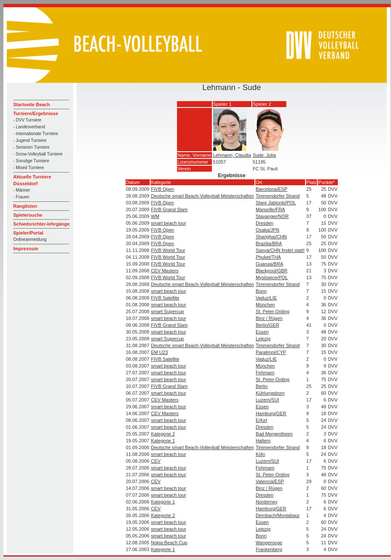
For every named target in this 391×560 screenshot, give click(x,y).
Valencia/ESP (270, 481)
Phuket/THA (268, 257)
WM (155, 216)
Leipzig (263, 338)
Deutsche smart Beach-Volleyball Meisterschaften (202, 195)
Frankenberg (269, 549)
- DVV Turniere (27, 120)
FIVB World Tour (168, 250)
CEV (156, 461)
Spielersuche (27, 215)
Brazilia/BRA (269, 243)
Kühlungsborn (270, 393)
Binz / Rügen (269, 318)
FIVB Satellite (165, 297)
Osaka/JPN (268, 229)
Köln (260, 454)
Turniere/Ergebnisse (35, 113)
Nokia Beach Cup (169, 542)
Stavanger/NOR (272, 216)
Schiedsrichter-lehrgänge (41, 223)
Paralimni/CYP (271, 352)
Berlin (262, 386)
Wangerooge (269, 542)
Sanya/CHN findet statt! (280, 250)
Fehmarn (265, 372)
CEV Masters (165, 270)
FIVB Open (162, 189)
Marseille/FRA (270, 209)
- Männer (21, 190)
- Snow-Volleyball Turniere (38, 154)
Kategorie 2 (163, 433)
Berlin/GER (267, 325)
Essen (262, 331)
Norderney (266, 501)
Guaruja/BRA (269, 263)
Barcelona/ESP (272, 189)
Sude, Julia (264, 155)
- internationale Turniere (35, 133)
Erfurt (261, 420)
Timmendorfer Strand (278, 195)
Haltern (263, 440)
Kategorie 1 (163, 440)
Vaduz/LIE (266, 297)
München (265, 304)
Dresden (265, 223)
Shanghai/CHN (271, 236)
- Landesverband (29, 126)
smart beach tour (168, 223)
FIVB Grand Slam (169, 209)
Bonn (261, 291)
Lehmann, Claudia (232, 155)
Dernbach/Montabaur (278, 515)
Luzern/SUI (267, 399)
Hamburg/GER (271, 413)
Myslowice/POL (272, 277)
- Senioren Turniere (31, 147)
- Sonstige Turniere (31, 160)
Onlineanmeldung (29, 239)
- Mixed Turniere (28, 167)
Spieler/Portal (28, 232)
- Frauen (21, 197)
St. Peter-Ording (272, 311)
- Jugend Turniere (29, 140)
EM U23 (159, 352)
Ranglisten (25, 206)
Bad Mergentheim (274, 433)
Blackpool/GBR (272, 270)
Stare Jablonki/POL (276, 202)
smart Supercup (167, 311)
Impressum (25, 248)
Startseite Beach (31, 104)
